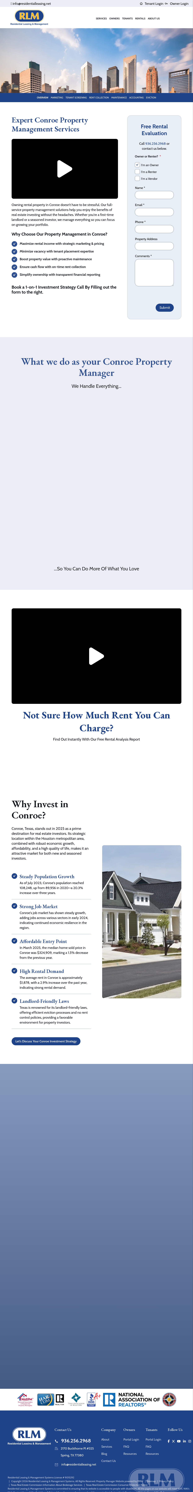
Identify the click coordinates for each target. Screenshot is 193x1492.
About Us (154, 18)
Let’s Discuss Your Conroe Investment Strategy (46, 1041)
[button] (169, 1441)
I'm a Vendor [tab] (149, 179)
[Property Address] (154, 246)
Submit (165, 307)
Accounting (136, 97)
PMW (140, 1481)
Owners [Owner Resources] (114, 18)
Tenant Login (151, 4)
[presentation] (158, 294)
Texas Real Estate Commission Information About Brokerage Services (46, 1484)
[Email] (154, 212)
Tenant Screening (76, 97)
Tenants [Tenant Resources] (127, 18)
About (105, 1439)
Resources (130, 1454)
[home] (29, 17)
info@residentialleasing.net (32, 4)
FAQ (126, 1446)
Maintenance (119, 97)
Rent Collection (99, 97)
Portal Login (131, 1439)
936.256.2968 (155, 144)
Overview (42, 97)
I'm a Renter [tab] (149, 172)
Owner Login (177, 4)
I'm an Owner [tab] (150, 165)
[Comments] (154, 272)
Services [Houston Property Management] (101, 18)
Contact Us (108, 1461)
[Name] (154, 195)
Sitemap (151, 1481)
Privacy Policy (166, 1481)
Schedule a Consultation (96, 78)
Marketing (57, 97)
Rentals (140, 18)
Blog (104, 1454)
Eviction (151, 97)
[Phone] (154, 229)
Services (106, 1446)
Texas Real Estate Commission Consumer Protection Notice (116, 1484)
